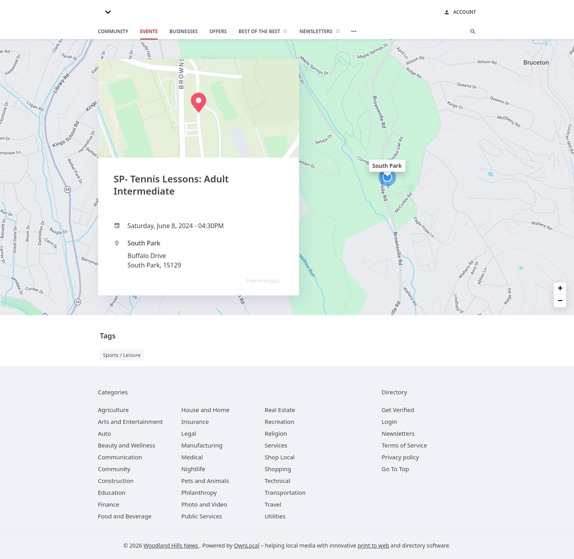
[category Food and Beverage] (125, 516)
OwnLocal (247, 545)
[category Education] (112, 492)
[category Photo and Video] (204, 504)
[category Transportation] (285, 492)
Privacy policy (400, 457)
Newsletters (398, 433)
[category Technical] (277, 481)
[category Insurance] (195, 421)
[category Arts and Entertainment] (130, 421)
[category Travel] (273, 504)
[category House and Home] (205, 410)
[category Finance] (108, 504)
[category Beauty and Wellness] (127, 445)
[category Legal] (188, 433)
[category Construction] (116, 481)
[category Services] (276, 445)
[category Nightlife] (193, 469)
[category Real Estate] (280, 410)
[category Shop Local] (280, 457)
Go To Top (395, 469)
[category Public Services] (201, 516)
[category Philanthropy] (199, 492)
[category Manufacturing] (202, 445)
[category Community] (114, 469)
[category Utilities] (275, 516)
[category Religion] (276, 433)
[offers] (218, 31)
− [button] (560, 301)
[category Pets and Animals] (205, 481)
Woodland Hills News (171, 545)
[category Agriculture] (113, 410)
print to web (373, 545)
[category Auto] (104, 433)
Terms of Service (404, 445)
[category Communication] (120, 457)
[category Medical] (192, 457)
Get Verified (398, 410)
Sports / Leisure (122, 354)
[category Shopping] (278, 469)
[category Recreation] (279, 421)
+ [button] (560, 288)
